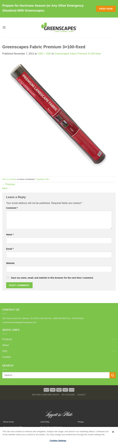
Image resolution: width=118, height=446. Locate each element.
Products (7, 339)
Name (10, 234)
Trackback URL (42, 179)
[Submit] (113, 375)
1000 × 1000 (44, 53)
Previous (8, 184)
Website (10, 263)
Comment (12, 208)
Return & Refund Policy (46, 395)
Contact (6, 357)
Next (6, 188)
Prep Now (106, 8)
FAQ (4, 351)
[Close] (113, 433)
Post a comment (9, 179)
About (5, 345)
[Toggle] (114, 339)
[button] (4, 27)
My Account (68, 395)
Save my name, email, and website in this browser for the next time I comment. (52, 278)
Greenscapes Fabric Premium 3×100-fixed (77, 53)
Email (10, 249)
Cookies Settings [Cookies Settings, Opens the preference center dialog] (58, 441)
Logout (81, 395)
